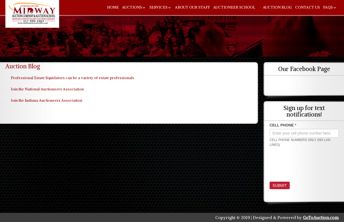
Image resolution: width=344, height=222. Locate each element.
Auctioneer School (234, 7)
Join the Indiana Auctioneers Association (46, 100)
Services (158, 7)
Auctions (132, 7)
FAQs (328, 7)
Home (113, 7)
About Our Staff (192, 7)
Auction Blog (277, 7)
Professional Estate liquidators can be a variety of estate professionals (72, 77)
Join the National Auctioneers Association (47, 89)
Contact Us (307, 7)
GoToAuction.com (321, 217)
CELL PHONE (283, 125)
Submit (280, 185)
